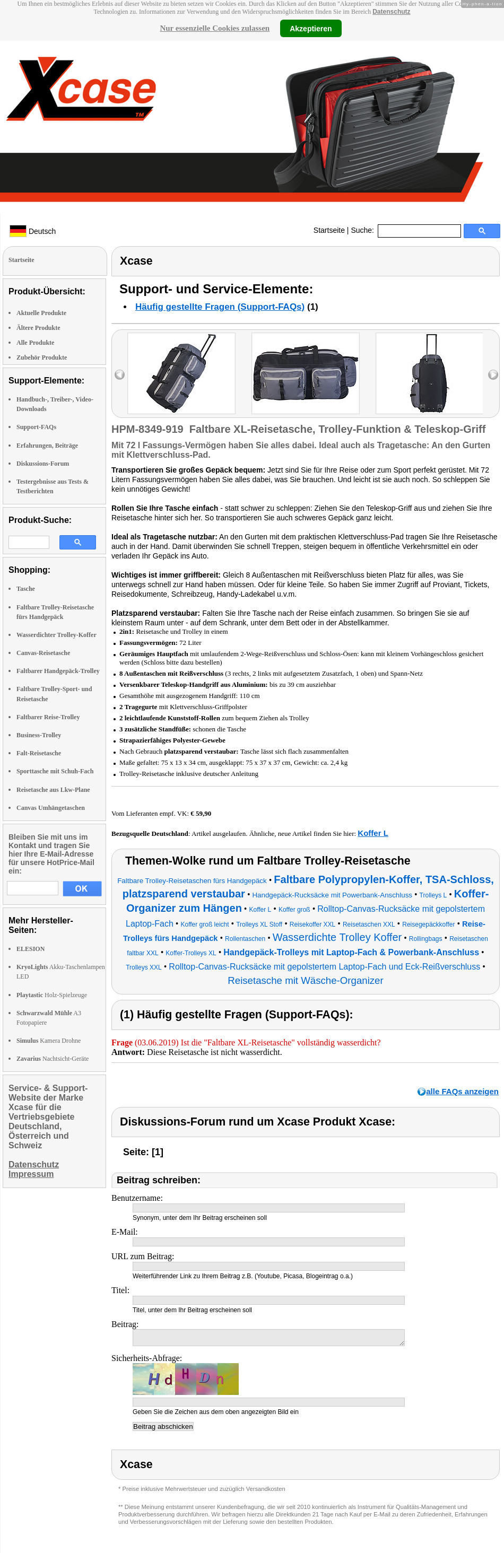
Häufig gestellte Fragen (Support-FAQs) (220, 307)
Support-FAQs (36, 427)
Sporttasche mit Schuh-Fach (54, 771)
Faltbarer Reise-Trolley (48, 717)
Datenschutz (391, 11)
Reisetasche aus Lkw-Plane (53, 789)
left (120, 375)
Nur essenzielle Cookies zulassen (215, 28)
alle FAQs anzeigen (462, 1091)
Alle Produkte (35, 342)
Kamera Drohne (48, 1040)
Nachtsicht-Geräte (52, 1058)
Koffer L (373, 832)
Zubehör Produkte (41, 357)
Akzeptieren (311, 28)
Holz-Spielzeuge (51, 995)
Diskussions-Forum (42, 463)
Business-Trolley (38, 735)
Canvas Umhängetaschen (50, 808)
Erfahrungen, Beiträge (47, 445)
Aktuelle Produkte (41, 313)
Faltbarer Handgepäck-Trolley (58, 671)
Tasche (25, 588)
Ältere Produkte (38, 327)
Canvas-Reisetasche (43, 653)
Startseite (329, 230)
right (493, 375)
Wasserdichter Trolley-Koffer (56, 635)
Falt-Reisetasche (38, 753)
